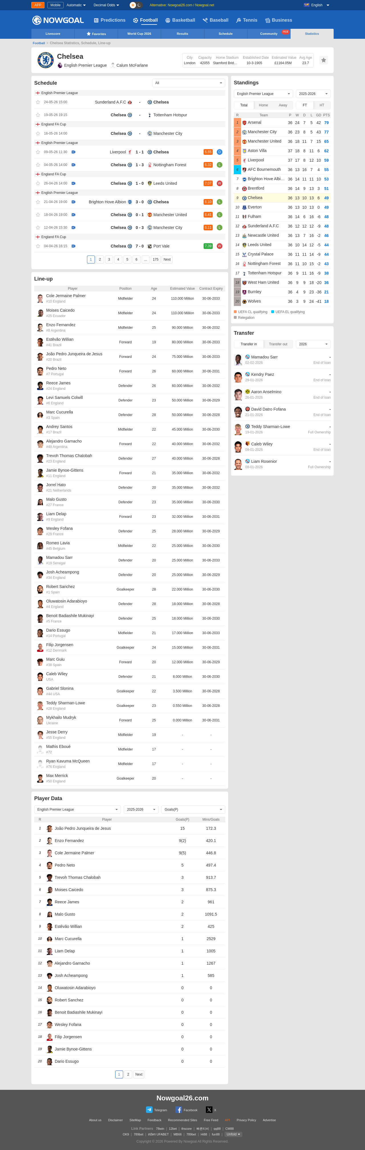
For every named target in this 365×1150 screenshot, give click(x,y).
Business (278, 20)
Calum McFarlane (129, 65)
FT (305, 105)
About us (95, 1120)
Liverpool (118, 152)
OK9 (126, 1134)
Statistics (312, 33)
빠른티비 (202, 1128)
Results (182, 33)
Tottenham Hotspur (170, 115)
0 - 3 (140, 227)
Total (244, 105)
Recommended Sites (182, 1120)
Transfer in (249, 344)
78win (160, 1128)
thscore (186, 1128)
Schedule (226, 33)
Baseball (215, 20)
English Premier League (82, 65)
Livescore (53, 33)
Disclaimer (115, 1120)
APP (38, 5)
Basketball (180, 20)
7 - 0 (140, 246)
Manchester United (170, 214)
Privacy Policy (246, 1120)
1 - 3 (140, 165)
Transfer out (278, 344)
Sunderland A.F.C (110, 102)
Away (283, 105)
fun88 (216, 1134)
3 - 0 (140, 202)
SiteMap (135, 1120)
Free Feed (211, 1120)
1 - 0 (140, 183)
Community (275, 32)
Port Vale (161, 246)
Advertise (269, 1120)
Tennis (246, 20)
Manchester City (167, 133)
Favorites (96, 33)
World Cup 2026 (139, 33)
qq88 (217, 1128)
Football (145, 20)
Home (263, 105)
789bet (138, 1134)
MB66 (177, 1134)
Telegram (156, 1109)
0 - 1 (140, 214)
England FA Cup (53, 124)
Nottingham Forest (169, 165)
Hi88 (204, 1134)
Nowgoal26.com (183, 1098)
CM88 (229, 1128)
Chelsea (161, 102)
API (227, 1120)
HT (322, 105)
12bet (173, 1128)
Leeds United (165, 183)
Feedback (154, 1120)
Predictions (109, 20)
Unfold (232, 1134)
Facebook (186, 1109)
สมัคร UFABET (158, 1134)
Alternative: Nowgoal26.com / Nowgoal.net (182, 5)
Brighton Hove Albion (107, 202)
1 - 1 (140, 152)
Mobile (55, 5)
